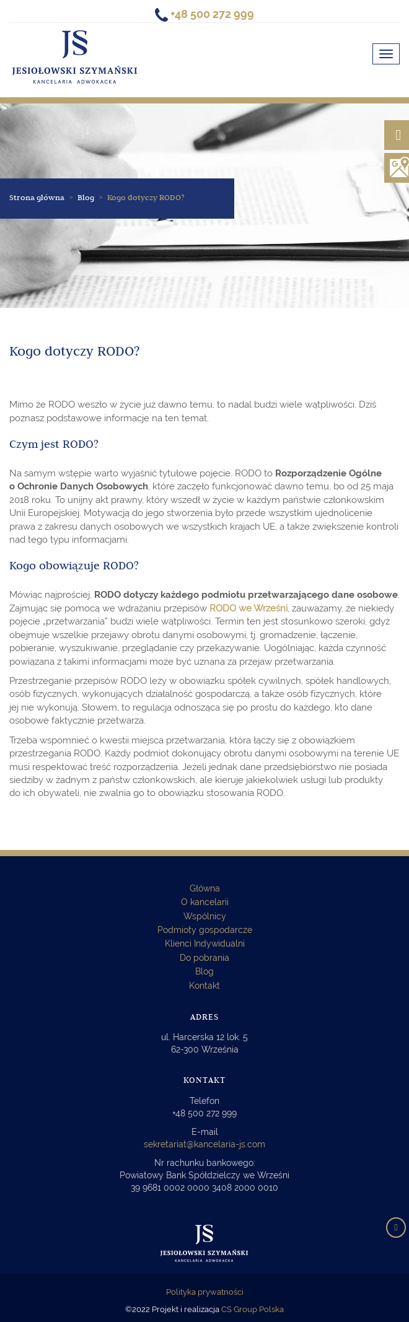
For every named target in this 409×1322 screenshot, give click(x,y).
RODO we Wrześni (248, 608)
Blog (204, 971)
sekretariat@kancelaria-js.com (204, 1144)
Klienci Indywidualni (205, 943)
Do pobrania (204, 958)
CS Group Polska (252, 1309)
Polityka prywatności (205, 1292)
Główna (205, 888)
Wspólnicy (204, 916)
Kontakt (204, 986)
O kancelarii (205, 902)
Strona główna (36, 198)
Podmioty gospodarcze (204, 930)
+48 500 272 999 (204, 1113)
